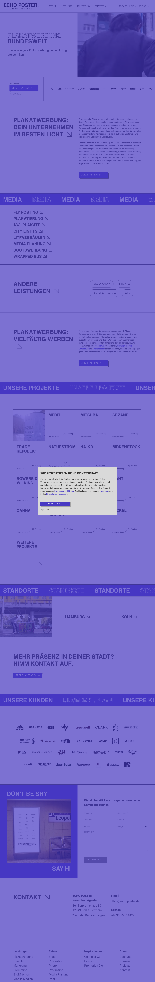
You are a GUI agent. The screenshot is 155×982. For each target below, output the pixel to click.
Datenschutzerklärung (64, 491)
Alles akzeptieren (55, 504)
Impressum (44, 510)
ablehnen (105, 491)
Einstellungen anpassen (56, 494)
